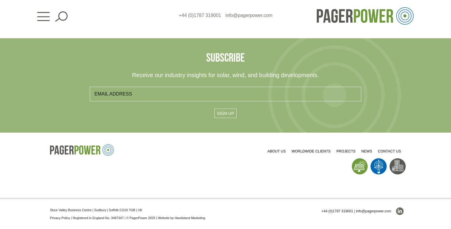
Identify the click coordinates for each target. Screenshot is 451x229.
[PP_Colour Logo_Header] (365, 9)
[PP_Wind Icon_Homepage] (379, 160)
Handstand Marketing (190, 218)
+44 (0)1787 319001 (200, 15)
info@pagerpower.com (249, 15)
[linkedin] (400, 211)
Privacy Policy (60, 218)
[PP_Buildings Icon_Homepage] (398, 160)
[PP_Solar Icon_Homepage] (360, 160)
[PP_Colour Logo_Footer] (82, 146)
